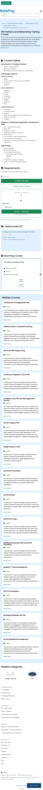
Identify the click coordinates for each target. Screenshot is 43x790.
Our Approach (6, 708)
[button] (40, 274)
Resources (5, 699)
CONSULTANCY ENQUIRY (21, 186)
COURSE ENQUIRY (21, 181)
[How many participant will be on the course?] (21, 197)
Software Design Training (31, 23)
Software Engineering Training (15, 23)
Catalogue (5, 690)
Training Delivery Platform (11, 733)
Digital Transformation (10, 727)
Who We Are (6, 742)
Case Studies (6, 711)
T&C (2, 764)
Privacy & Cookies (21, 785)
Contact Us (6, 3)
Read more (4, 48)
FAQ (2, 761)
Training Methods (8, 696)
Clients (4, 751)
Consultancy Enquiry (9, 714)
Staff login (21, 789)
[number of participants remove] (21, 195)
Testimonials (6, 755)
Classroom (8, 207)
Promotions (5, 693)
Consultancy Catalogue (10, 717)
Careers (4, 758)
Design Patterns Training (10, 25)
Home (3, 23)
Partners (4, 748)
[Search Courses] (20, 14)
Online (7, 204)
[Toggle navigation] (41, 11)
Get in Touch (34, 785)
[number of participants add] (21, 200)
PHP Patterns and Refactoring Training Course (15, 28)
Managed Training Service (11, 730)
